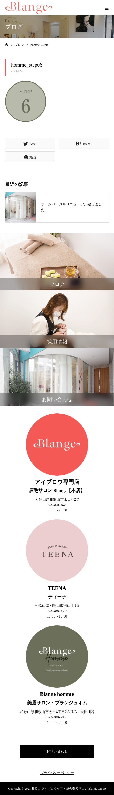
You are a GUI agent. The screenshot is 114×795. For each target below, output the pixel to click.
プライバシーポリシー (57, 773)
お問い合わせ (57, 751)
